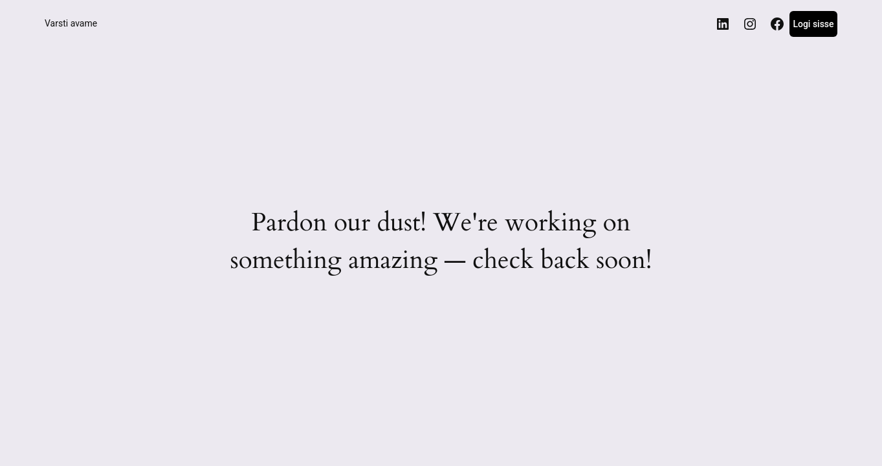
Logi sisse (813, 24)
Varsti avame (71, 23)
